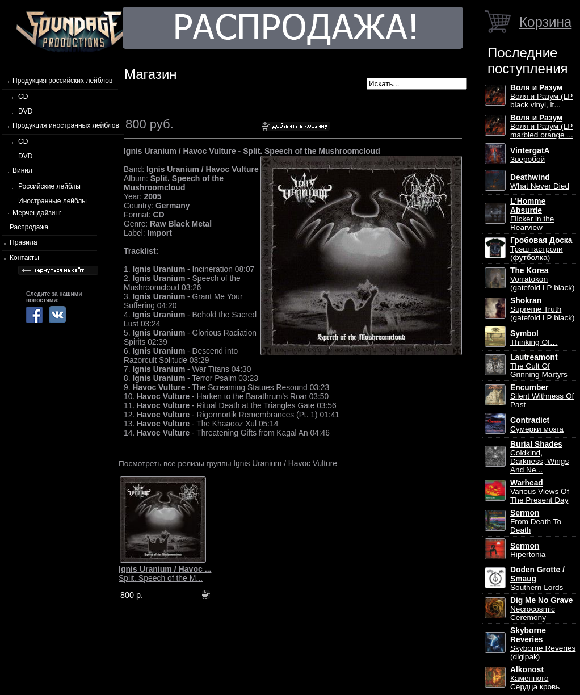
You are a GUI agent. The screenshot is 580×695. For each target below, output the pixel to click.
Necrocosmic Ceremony (541, 609)
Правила (23, 242)
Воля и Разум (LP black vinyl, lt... (541, 96)
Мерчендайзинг (36, 213)
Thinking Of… (534, 337)
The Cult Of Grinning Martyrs (539, 366)
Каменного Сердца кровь (535, 678)
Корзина (545, 22)
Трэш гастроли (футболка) (541, 249)
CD (23, 97)
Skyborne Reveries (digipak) (542, 643)
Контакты (24, 258)
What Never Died (539, 181)
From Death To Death (535, 521)
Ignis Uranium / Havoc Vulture (285, 463)
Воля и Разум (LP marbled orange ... (541, 126)
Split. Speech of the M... (165, 573)
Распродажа (29, 227)
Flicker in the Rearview (532, 214)
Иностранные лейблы (52, 201)
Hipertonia (527, 550)
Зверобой (530, 155)
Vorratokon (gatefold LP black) (542, 279)
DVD (25, 111)
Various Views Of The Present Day (539, 491)
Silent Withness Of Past (542, 396)
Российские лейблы (49, 186)
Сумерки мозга (537, 424)
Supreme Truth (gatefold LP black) (542, 309)
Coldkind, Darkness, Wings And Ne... (539, 457)
